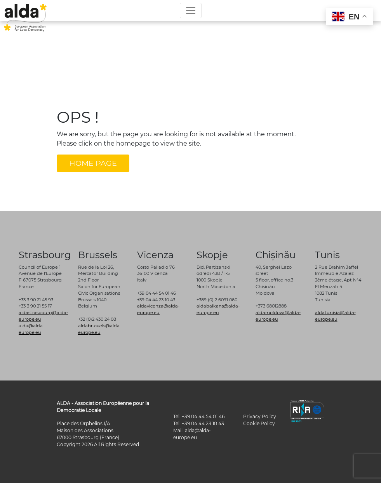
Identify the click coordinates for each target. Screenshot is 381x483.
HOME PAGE (93, 163)
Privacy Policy (259, 416)
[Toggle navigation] (191, 10)
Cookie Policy (259, 423)
